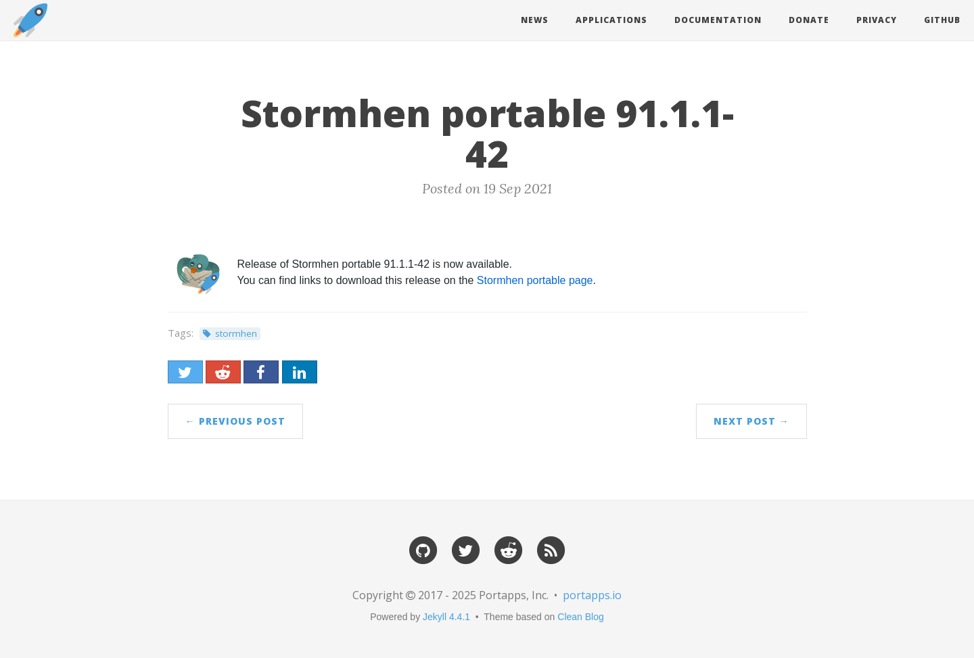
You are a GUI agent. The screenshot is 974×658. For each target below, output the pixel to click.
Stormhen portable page (535, 280)
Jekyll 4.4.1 (446, 616)
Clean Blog (580, 616)
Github (942, 20)
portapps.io (592, 595)
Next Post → (751, 421)
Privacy (876, 20)
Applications (611, 20)
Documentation (718, 20)
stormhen (236, 333)
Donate (809, 20)
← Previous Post (235, 421)
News (535, 20)
